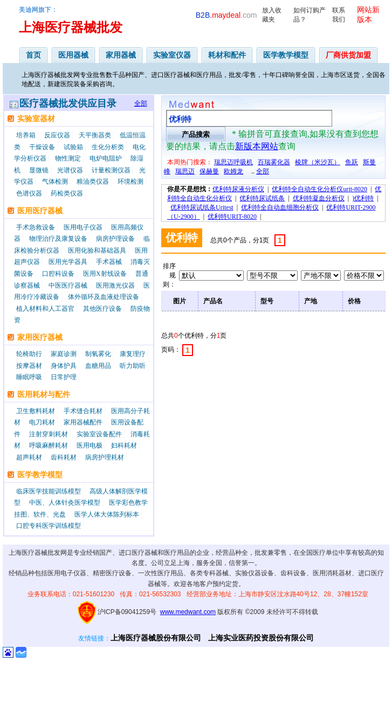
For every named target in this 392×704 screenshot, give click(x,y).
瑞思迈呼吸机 (233, 162)
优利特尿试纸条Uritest (201, 207)
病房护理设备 (115, 238)
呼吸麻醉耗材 (48, 445)
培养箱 (26, 135)
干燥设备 (42, 147)
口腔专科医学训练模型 (48, 525)
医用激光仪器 (115, 285)
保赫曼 (209, 171)
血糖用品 (98, 366)
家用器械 (121, 55)
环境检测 (130, 181)
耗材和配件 (227, 55)
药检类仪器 (67, 193)
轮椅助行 (29, 354)
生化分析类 (108, 147)
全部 (140, 103)
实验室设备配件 (99, 434)
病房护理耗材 (104, 457)
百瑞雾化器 (274, 162)
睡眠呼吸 (29, 377)
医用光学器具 (68, 262)
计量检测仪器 (111, 170)
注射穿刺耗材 (48, 434)
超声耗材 (29, 457)
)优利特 (363, 198)
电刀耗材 (42, 422)
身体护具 (64, 366)
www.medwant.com (188, 612)
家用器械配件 (83, 422)
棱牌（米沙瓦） (317, 162)
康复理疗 (133, 354)
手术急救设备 (35, 227)
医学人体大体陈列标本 (106, 514)
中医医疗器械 (68, 285)
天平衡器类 (95, 135)
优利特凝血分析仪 (319, 198)
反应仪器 (57, 135)
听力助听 (133, 366)
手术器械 (109, 262)
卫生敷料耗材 (35, 411)
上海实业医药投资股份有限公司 (261, 637)
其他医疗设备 (102, 308)
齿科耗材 (64, 457)
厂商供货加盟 (348, 55)
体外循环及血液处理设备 (103, 297)
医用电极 (89, 445)
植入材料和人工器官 (45, 308)
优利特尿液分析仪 (238, 189)
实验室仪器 (172, 55)
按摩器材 (29, 366)
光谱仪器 (70, 170)
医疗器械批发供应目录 (67, 103)
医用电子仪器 (83, 227)
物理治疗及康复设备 (58, 238)
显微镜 (39, 170)
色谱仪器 (29, 193)
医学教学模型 (285, 55)
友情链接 (91, 638)
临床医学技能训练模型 (48, 491)
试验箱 (73, 147)
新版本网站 (256, 146)
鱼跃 (351, 162)
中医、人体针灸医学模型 (64, 502)
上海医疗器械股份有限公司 (156, 637)
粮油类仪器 (93, 181)
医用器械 (73, 55)
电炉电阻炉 (106, 158)
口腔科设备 (58, 273)
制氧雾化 (98, 354)
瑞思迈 (185, 171)
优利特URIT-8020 (232, 216)
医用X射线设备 (105, 273)
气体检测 (55, 181)
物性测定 (68, 158)
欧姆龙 (233, 171)
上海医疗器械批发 (70, 27)
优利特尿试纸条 (262, 198)
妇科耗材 (124, 445)
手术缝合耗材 (83, 411)
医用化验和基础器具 (97, 250)
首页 (33, 55)
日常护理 (64, 377)
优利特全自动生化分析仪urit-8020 (319, 189)
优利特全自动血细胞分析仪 (280, 207)
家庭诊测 (64, 354)
